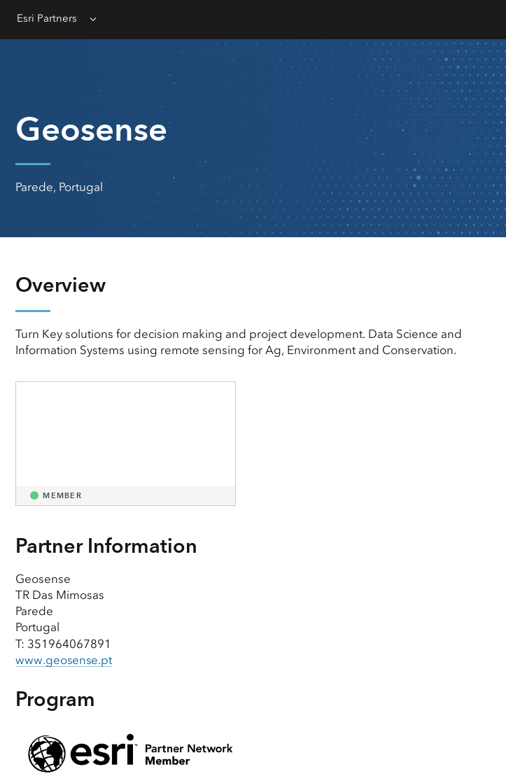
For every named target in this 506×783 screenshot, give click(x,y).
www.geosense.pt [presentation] (64, 660)
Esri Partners (47, 18)
